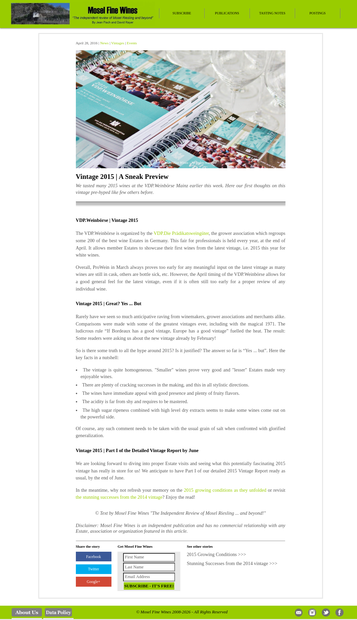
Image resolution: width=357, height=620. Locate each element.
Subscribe (181, 13)
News (104, 43)
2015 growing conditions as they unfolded (225, 490)
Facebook (93, 557)
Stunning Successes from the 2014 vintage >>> (232, 563)
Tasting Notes (272, 13)
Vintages (117, 43)
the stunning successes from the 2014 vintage (119, 497)
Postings (317, 13)
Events (132, 43)
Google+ (93, 582)
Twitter (93, 569)
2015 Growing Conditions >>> (216, 554)
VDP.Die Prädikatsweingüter (181, 233)
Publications (227, 13)
